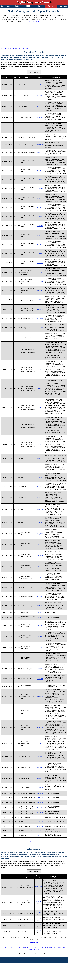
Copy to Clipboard (34, 72)
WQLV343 (38, 912)
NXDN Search (26, 947)
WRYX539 (40, 807)
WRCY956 (40, 756)
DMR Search (19, 947)
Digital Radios (62, 6)
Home (4, 947)
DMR (17, 6)
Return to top (34, 842)
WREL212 (40, 617)
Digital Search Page (34, 21)
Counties (41, 947)
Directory (51, 6)
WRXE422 (40, 497)
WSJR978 (40, 534)
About (30, 949)
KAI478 (40, 351)
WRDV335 (40, 318)
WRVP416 (40, 137)
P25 (39, 6)
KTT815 (40, 831)
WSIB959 (40, 787)
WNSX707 (40, 161)
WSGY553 (40, 85)
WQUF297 (40, 300)
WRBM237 (40, 793)
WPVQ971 (40, 817)
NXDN (28, 6)
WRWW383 (40, 696)
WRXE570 (40, 459)
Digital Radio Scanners (59, 947)
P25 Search (35, 947)
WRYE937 (40, 587)
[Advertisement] (34, 35)
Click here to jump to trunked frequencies (14, 48)
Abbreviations (48, 947)
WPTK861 (40, 686)
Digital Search (5, 6)
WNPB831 (40, 822)
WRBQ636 (40, 669)
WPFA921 (40, 625)
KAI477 (40, 388)
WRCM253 (40, 679)
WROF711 (40, 613)
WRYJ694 (40, 272)
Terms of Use (36, 949)
